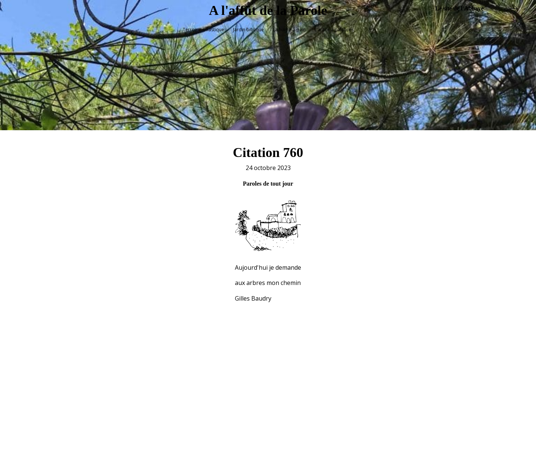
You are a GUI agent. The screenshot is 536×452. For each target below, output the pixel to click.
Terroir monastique (203, 29)
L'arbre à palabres (334, 29)
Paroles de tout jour (268, 180)
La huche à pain (289, 29)
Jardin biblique (248, 29)
